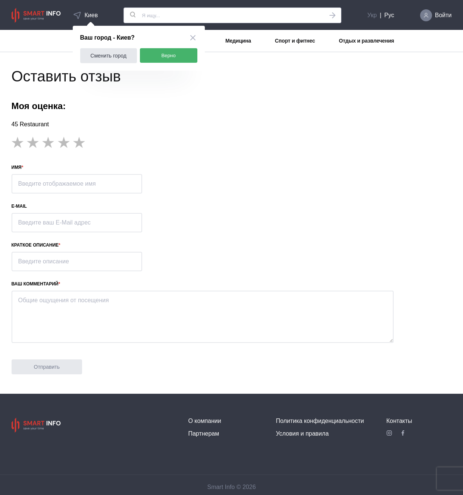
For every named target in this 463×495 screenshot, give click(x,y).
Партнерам (203, 433)
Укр (372, 15)
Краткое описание (35, 245)
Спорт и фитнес (295, 41)
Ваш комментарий (35, 284)
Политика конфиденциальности (320, 421)
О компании (204, 421)
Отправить (47, 367)
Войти (443, 15)
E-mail (19, 206)
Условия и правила (302, 433)
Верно (168, 55)
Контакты (399, 421)
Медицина (238, 41)
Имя (17, 167)
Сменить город (108, 56)
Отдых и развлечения (366, 41)
